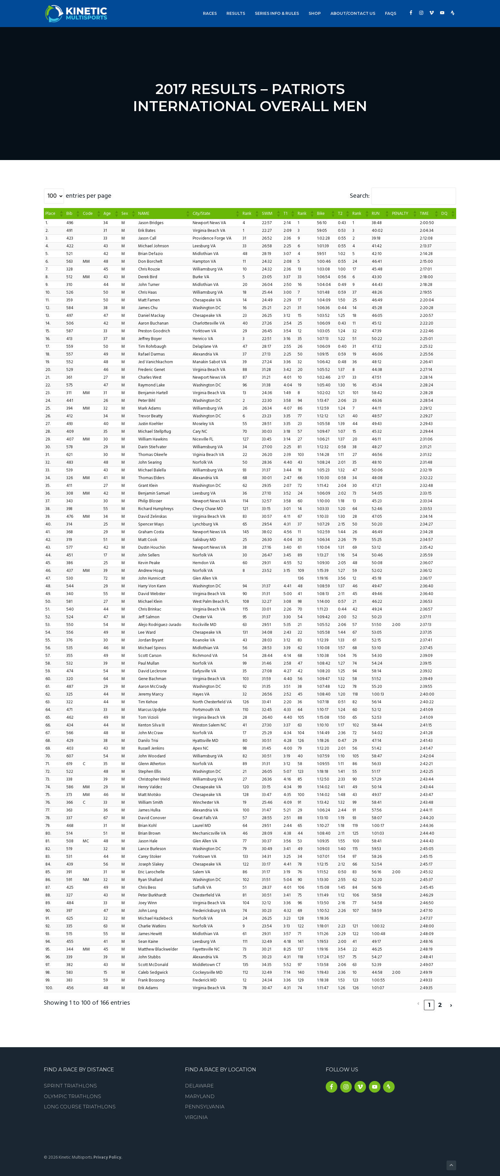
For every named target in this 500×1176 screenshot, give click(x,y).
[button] (61, 213)
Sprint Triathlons (70, 1081)
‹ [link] (418, 1001)
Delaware (199, 1081)
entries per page (88, 196)
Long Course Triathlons (80, 1103)
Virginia (196, 1113)
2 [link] (440, 1001)
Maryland (200, 1092)
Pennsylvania (205, 1103)
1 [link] (429, 1001)
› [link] (451, 1001)
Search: (360, 196)
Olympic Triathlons (72, 1092)
